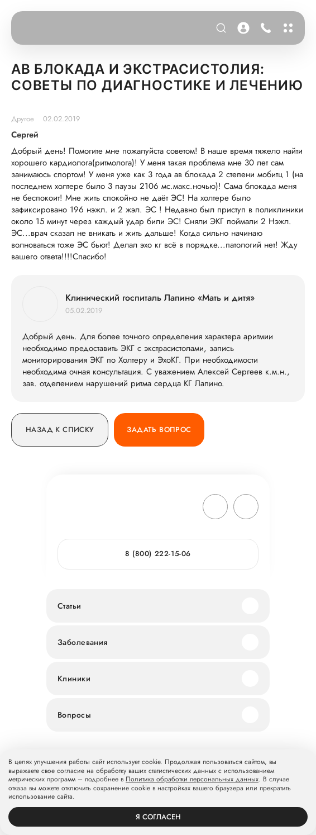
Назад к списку (60, 429)
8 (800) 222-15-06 (158, 553)
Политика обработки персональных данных (192, 779)
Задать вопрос (159, 429)
